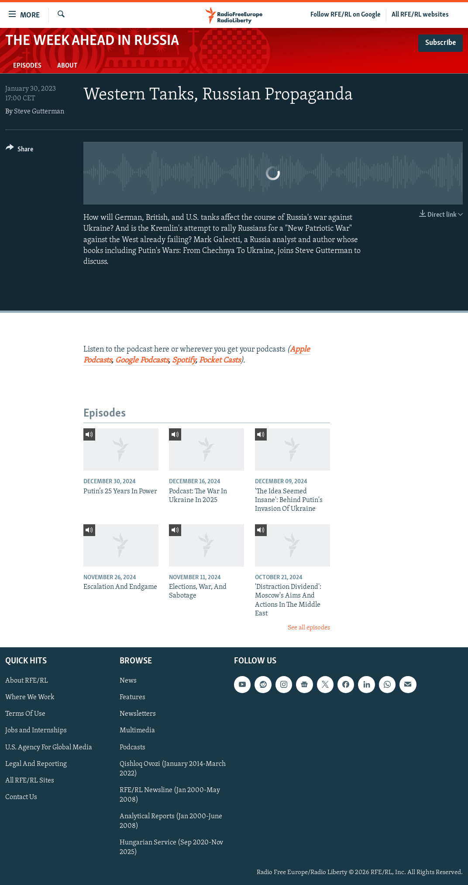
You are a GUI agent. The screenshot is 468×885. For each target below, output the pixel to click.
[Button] (19, 151)
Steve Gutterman (39, 111)
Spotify (183, 360)
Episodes (27, 65)
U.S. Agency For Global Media (48, 747)
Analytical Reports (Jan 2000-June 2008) (171, 821)
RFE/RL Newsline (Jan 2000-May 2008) (170, 795)
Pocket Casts (220, 360)
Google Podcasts (141, 360)
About (67, 65)
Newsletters (138, 714)
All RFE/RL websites (420, 14)
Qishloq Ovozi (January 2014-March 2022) (173, 769)
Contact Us (21, 797)
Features (132, 697)
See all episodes (309, 628)
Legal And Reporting (36, 764)
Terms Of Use (25, 714)
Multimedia (137, 730)
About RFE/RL (26, 680)
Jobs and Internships (36, 730)
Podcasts (132, 747)
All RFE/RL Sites (29, 780)
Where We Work (30, 697)
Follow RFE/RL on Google (345, 14)
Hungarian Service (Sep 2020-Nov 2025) (171, 847)
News (128, 680)
